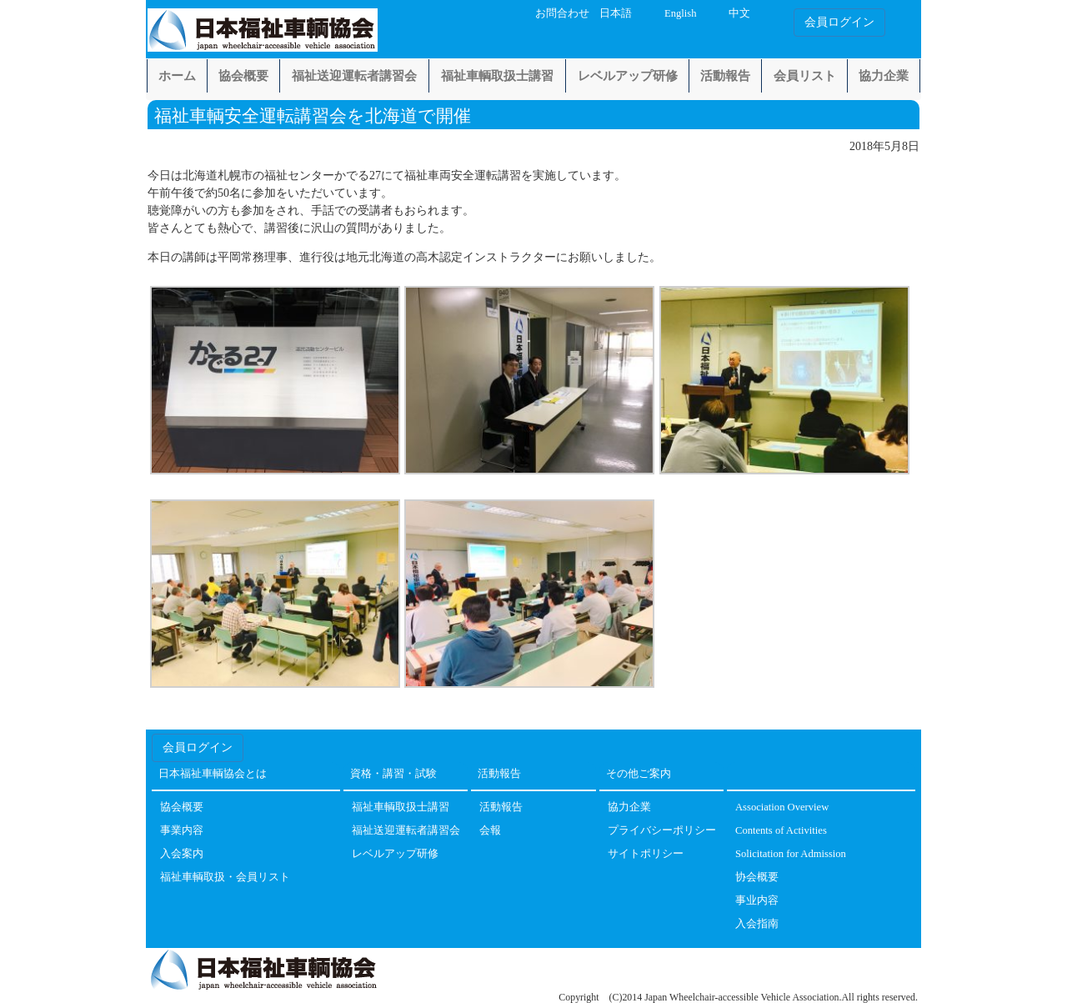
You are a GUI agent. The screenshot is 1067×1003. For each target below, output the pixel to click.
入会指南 (757, 924)
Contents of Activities (781, 830)
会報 (490, 830)
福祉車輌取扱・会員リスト (225, 877)
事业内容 (757, 900)
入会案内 (181, 854)
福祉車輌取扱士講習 (497, 76)
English (680, 13)
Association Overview (782, 807)
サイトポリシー (646, 854)
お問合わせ (562, 13)
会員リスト (805, 76)
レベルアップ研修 (628, 76)
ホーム (177, 76)
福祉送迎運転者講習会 (354, 76)
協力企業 (884, 76)
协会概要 (757, 877)
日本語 (615, 13)
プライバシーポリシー (662, 830)
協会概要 (243, 76)
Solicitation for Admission (790, 854)
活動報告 (725, 76)
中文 (739, 13)
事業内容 (181, 830)
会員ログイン (839, 22)
